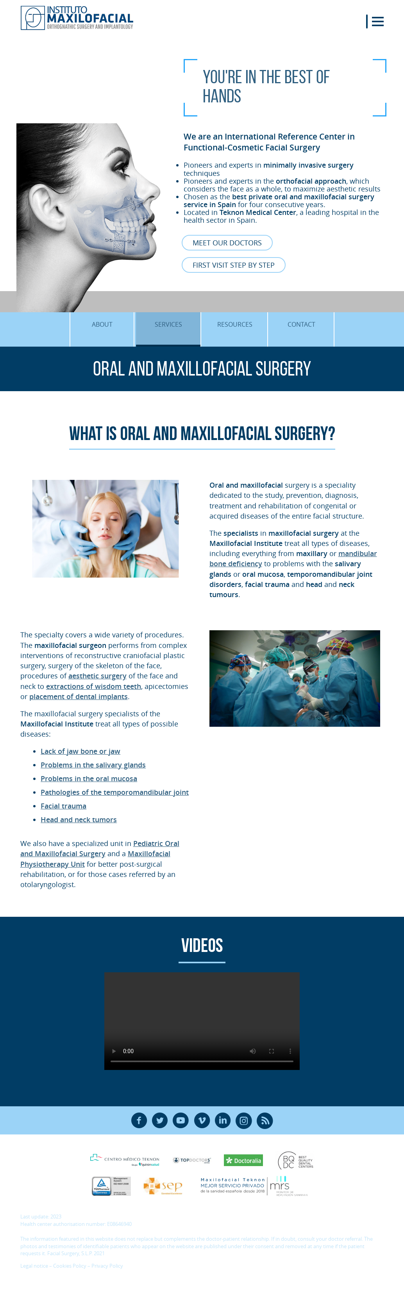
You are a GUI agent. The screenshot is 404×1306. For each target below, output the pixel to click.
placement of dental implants (78, 696)
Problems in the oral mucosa (89, 778)
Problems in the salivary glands (93, 764)
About (102, 324)
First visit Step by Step (234, 265)
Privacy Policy (107, 1266)
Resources (234, 324)
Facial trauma (63, 805)
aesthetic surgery (97, 675)
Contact (301, 324)
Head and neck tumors (79, 819)
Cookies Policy (69, 1266)
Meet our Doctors (227, 242)
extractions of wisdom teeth (93, 686)
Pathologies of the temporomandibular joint (115, 792)
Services (168, 324)
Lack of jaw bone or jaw (80, 751)
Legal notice (34, 1266)
